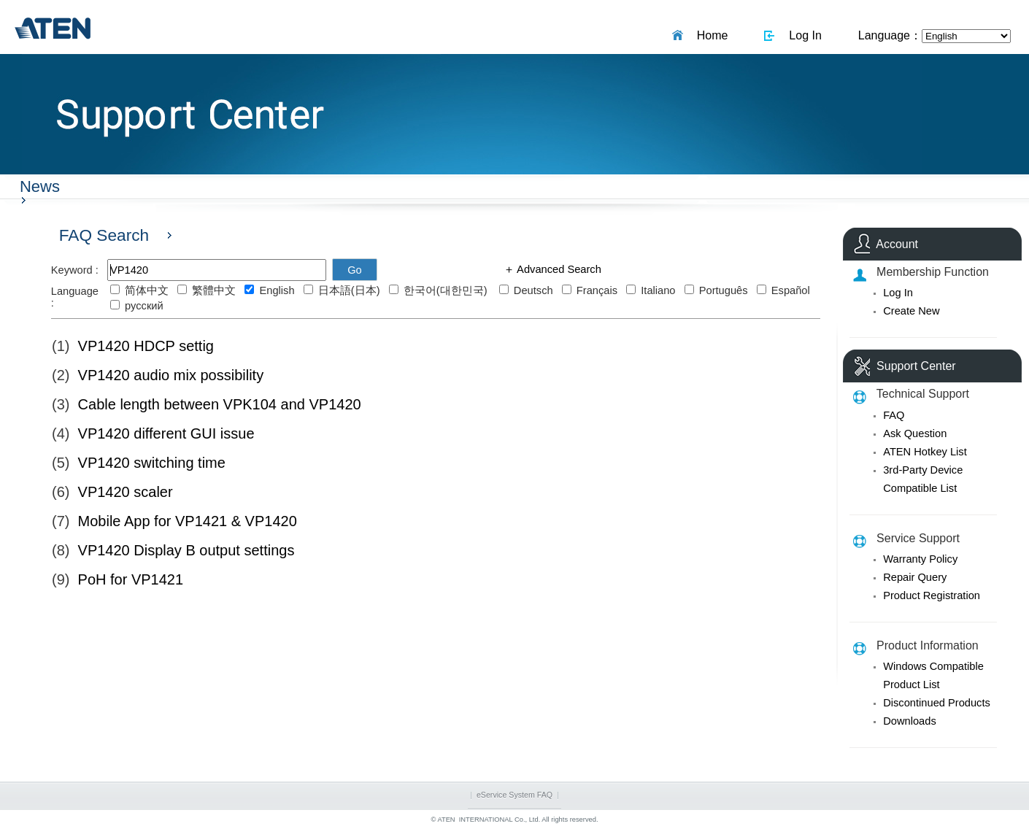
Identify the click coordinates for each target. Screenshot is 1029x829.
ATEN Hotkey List (925, 452)
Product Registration (931, 595)
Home (709, 35)
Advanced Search (557, 269)
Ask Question (915, 433)
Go (354, 270)
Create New (911, 311)
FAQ (893, 415)
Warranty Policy (920, 559)
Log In (801, 35)
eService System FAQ (514, 794)
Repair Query (915, 577)
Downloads (909, 721)
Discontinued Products (936, 703)
